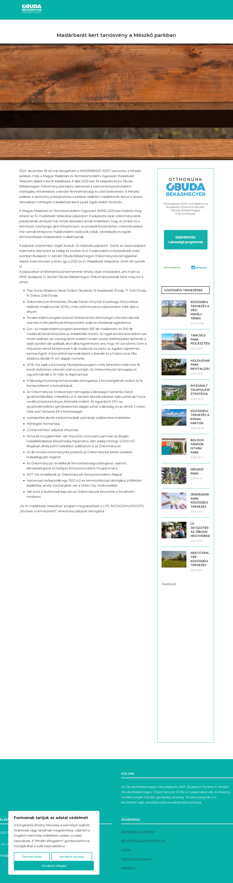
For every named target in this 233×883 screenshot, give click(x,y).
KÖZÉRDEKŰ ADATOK (138, 832)
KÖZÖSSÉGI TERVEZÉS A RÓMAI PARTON (200, 417)
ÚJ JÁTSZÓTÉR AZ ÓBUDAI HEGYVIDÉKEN (200, 530)
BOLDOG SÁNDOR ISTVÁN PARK (197, 446)
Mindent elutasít (71, 857)
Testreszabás (32, 857)
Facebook (169, 584)
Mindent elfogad (54, 866)
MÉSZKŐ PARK (197, 471)
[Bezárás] (97, 813)
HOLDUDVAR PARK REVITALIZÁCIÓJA (200, 365)
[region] (53, 843)
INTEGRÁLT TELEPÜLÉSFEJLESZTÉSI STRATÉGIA (200, 390)
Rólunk (199, 27)
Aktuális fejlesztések (60, 27)
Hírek (31, 27)
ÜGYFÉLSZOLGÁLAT (136, 859)
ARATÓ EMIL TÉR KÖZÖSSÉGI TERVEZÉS (200, 559)
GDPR (125, 850)
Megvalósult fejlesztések (105, 27)
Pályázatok (177, 27)
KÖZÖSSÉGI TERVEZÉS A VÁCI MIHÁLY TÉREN (200, 310)
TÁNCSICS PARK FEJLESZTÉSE (200, 339)
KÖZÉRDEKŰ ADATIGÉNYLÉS (143, 841)
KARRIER (128, 868)
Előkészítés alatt (148, 27)
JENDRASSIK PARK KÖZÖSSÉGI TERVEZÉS (200, 501)
